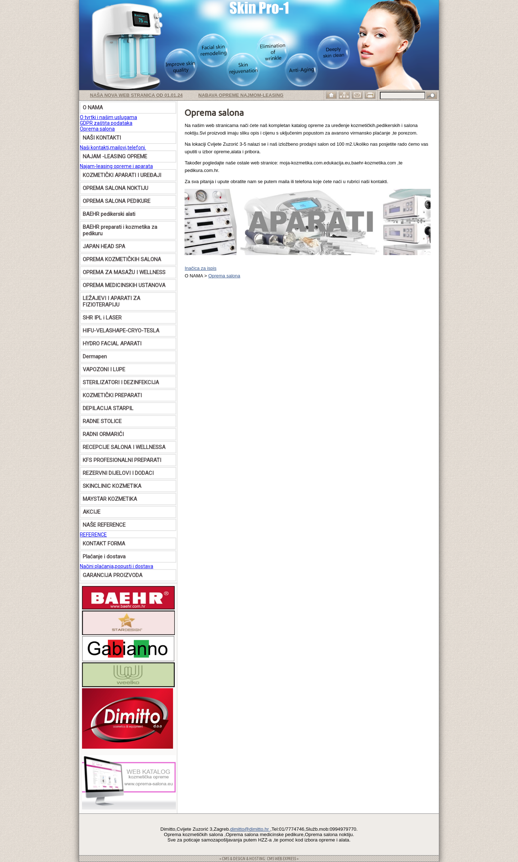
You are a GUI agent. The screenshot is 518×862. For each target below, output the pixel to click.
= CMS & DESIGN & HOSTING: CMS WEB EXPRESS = (259, 858)
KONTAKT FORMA (104, 543)
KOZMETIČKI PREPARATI (112, 395)
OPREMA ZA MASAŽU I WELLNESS (124, 272)
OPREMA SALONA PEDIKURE (116, 201)
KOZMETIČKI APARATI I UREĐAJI (122, 175)
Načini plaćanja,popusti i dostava (116, 566)
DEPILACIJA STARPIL (108, 408)
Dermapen (95, 356)
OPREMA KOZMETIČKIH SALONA (122, 259)
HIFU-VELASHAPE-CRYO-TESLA (121, 330)
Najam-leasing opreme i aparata (116, 166)
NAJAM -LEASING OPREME (115, 156)
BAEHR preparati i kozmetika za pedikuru (120, 230)
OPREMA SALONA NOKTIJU (115, 188)
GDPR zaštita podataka (106, 123)
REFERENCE (93, 534)
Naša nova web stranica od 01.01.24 (136, 95)
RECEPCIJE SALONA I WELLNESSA (124, 447)
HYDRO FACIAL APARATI (112, 343)
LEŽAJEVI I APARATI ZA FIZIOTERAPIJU (111, 301)
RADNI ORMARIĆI (103, 434)
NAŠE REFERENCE (104, 525)
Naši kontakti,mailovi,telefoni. (113, 147)
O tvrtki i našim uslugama (108, 117)
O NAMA (93, 107)
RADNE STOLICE (102, 421)
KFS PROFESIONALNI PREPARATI (122, 460)
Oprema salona (97, 129)
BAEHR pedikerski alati (109, 214)
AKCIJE (91, 512)
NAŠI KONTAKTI (102, 138)
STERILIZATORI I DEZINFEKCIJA (121, 382)
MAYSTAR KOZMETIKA (110, 499)
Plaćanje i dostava (104, 556)
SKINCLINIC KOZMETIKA (112, 486)
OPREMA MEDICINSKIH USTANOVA (124, 285)
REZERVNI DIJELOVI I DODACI (118, 473)
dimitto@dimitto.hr (250, 829)
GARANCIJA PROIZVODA (112, 575)
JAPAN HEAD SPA (104, 246)
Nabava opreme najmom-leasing (240, 95)
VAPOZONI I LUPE (104, 369)
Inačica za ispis (200, 268)
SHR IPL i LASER (102, 317)
